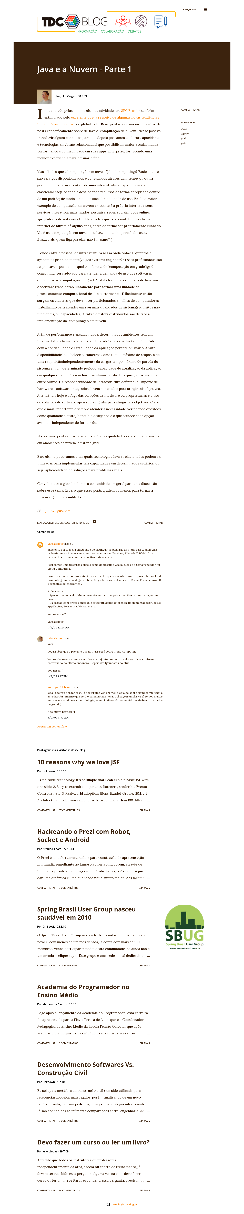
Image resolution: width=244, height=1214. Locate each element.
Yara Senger (55, 543)
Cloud (184, 129)
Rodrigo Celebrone (59, 687)
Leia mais (144, 810)
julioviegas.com (58, 511)
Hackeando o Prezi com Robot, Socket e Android (84, 835)
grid (183, 138)
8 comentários (68, 1120)
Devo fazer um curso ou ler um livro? (93, 1142)
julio (183, 143)
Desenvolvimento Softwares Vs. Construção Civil (85, 1068)
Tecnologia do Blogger (122, 1204)
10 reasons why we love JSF (78, 762)
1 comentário (68, 965)
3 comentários (68, 887)
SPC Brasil (129, 110)
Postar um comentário (52, 726)
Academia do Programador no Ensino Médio (83, 991)
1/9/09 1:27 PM (57, 676)
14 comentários (69, 1190)
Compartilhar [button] (190, 109)
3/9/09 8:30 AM (57, 717)
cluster (185, 133)
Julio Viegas (54, 638)
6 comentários (68, 1043)
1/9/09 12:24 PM (58, 627)
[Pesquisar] (189, 9)
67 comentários (69, 810)
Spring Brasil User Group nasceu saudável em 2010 (86, 913)
